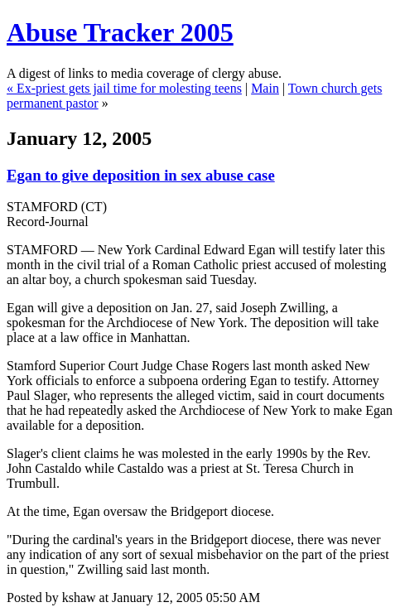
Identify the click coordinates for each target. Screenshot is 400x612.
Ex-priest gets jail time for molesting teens (129, 88)
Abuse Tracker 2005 (120, 32)
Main (265, 88)
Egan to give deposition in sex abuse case (141, 175)
